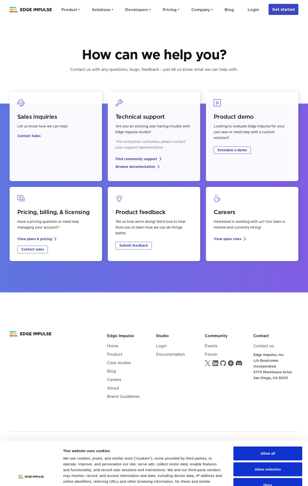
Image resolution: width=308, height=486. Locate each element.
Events (211, 345)
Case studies (119, 362)
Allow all (268, 412)
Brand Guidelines (123, 396)
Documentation (170, 354)
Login (253, 9)
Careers (114, 379)
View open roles (227, 238)
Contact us (263, 345)
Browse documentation (135, 166)
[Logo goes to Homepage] (30, 334)
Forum (211, 354)
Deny (267, 444)
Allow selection (268, 428)
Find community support (136, 159)
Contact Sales (29, 135)
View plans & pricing (34, 238)
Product (114, 354)
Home (112, 345)
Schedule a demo (232, 150)
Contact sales (32, 249)
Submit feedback (133, 245)
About (113, 388)
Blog (229, 9)
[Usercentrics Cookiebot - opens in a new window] (31, 476)
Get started (283, 9)
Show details (252, 476)
